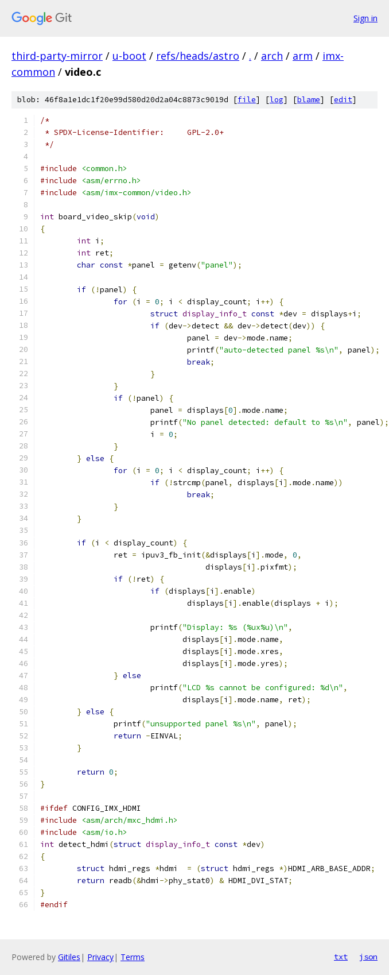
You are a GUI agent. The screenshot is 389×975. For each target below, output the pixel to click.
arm (303, 56)
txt (341, 956)
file (247, 100)
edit (343, 100)
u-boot (129, 56)
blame (308, 100)
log (276, 100)
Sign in (365, 18)
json (368, 956)
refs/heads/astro (197, 56)
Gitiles (69, 956)
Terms (132, 956)
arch (272, 56)
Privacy (100, 956)
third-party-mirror (57, 56)
